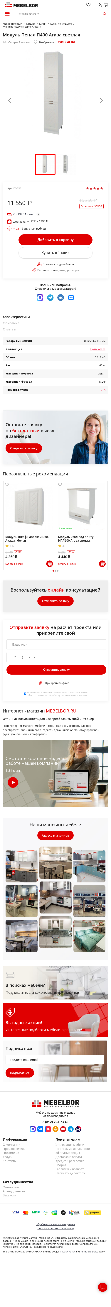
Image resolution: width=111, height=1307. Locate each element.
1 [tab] (53, 571)
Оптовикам (11, 1188)
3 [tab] (57, 571)
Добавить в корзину (56, 239)
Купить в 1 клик (55, 253)
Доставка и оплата (69, 1158)
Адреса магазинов (55, 836)
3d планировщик (68, 1154)
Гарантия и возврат (70, 1170)
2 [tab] (55, 571)
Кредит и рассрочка (70, 1162)
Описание (11, 323)
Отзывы (9, 329)
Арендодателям (14, 1192)
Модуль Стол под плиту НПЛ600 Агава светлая (76, 539)
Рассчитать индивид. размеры (55, 270)
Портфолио (11, 1154)
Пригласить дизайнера (55, 264)
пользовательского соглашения (69, 693)
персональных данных (74, 695)
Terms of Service (89, 1252)
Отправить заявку (23, 449)
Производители (14, 1150)
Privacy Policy (67, 1252)
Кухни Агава (66, 42)
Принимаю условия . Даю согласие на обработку (57, 694)
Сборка (61, 1166)
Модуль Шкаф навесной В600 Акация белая (27, 539)
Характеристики (16, 317)
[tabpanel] (29, 525)
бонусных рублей (29, 228)
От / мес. (24, 214)
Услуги (7, 1158)
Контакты (9, 1162)
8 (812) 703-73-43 (55, 1123)
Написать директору (70, 1174)
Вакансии (9, 1196)
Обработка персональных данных (55, 1225)
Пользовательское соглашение (56, 1229)
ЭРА (103, 390)
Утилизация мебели (70, 1146)
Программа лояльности (73, 1150)
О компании (11, 1146)
